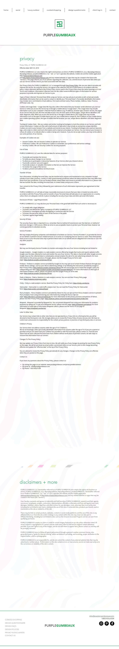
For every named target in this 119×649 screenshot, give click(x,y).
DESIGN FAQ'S (10, 626)
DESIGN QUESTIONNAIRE (15, 623)
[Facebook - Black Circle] (112, 623)
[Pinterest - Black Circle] (107, 623)
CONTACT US (10, 635)
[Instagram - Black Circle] (101, 623)
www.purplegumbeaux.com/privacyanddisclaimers (64, 364)
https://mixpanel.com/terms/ (36, 308)
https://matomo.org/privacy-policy (35, 279)
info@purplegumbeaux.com (40, 366)
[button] (97, 10)
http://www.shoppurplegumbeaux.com (35, 78)
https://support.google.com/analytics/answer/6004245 (54, 269)
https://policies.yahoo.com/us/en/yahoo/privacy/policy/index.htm (66, 299)
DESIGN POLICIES (12, 629)
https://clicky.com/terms (81, 283)
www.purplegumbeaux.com (33, 76)
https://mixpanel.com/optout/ (81, 304)
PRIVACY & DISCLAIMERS (15, 632)
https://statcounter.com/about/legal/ (36, 289)
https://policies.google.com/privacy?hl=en (38, 260)
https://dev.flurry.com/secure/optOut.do (37, 297)
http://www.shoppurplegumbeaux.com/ (54, 495)
